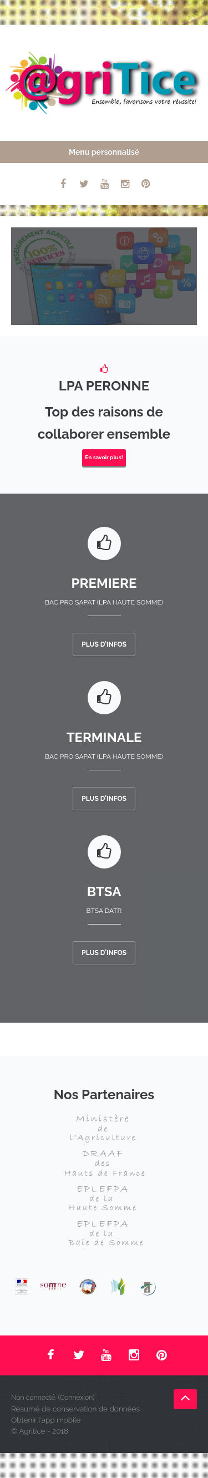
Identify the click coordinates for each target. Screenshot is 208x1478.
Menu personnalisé (104, 152)
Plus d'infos (104, 644)
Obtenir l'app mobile (45, 1419)
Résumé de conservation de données (75, 1408)
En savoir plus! (104, 457)
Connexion (76, 1397)
